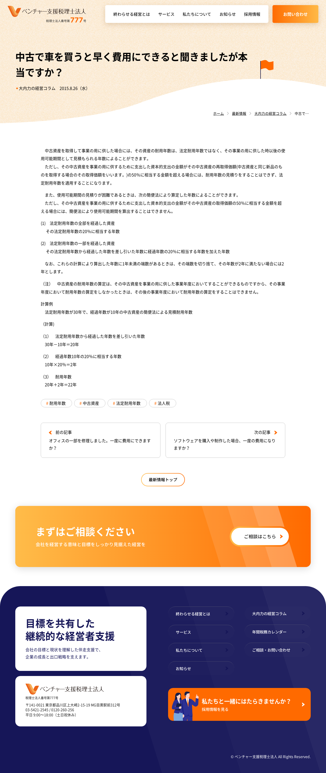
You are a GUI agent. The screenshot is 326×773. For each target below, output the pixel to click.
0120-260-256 (62, 709)
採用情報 (252, 14)
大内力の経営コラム (37, 88)
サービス (166, 14)
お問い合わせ (295, 14)
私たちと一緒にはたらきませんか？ (250, 704)
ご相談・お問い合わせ (271, 650)
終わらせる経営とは (131, 14)
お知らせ (228, 14)
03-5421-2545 (36, 709)
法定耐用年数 (128, 403)
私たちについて (197, 14)
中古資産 (91, 403)
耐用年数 (57, 403)
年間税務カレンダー (269, 631)
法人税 (164, 403)
